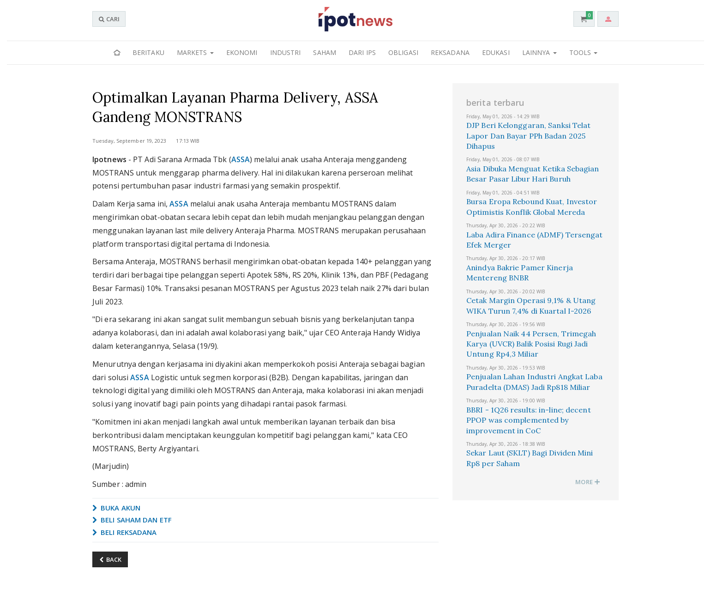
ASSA (240, 159)
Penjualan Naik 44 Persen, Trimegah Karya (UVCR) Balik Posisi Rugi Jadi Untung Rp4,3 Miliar (531, 344)
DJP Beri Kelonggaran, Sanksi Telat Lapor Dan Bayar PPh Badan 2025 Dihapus (528, 136)
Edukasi (496, 52)
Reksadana (450, 52)
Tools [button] (583, 52)
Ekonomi (242, 52)
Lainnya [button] (539, 52)
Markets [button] (195, 52)
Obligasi (403, 52)
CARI (109, 19)
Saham (324, 52)
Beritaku (148, 52)
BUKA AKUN (116, 507)
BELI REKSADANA (124, 532)
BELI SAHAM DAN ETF (132, 519)
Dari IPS (362, 52)
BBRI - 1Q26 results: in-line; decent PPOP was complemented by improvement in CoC (528, 420)
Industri (285, 52)
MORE (587, 482)
